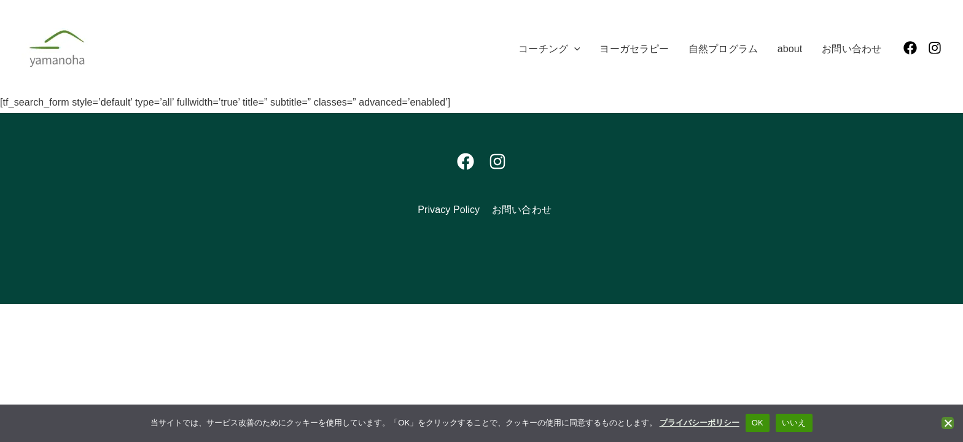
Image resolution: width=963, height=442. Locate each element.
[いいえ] (948, 423)
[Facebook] (910, 48)
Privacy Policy (449, 209)
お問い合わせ (522, 209)
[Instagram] (935, 48)
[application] (574, 49)
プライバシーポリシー (699, 422)
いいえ (794, 422)
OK (757, 422)
